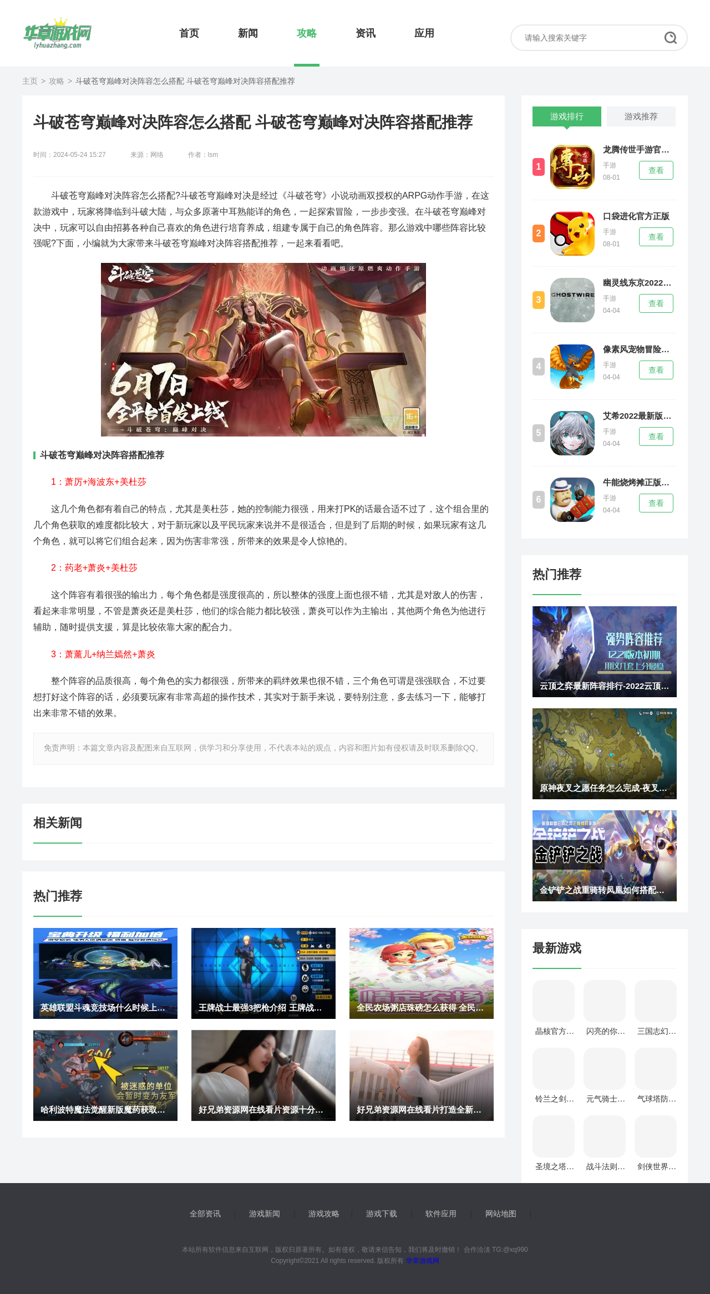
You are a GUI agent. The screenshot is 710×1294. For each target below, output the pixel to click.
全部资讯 (205, 1213)
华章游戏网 (421, 1261)
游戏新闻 (264, 1213)
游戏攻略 (323, 1213)
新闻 (248, 33)
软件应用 (441, 1213)
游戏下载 (381, 1213)
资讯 (366, 33)
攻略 (307, 33)
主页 (30, 81)
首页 (189, 33)
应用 (424, 33)
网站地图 (500, 1213)
